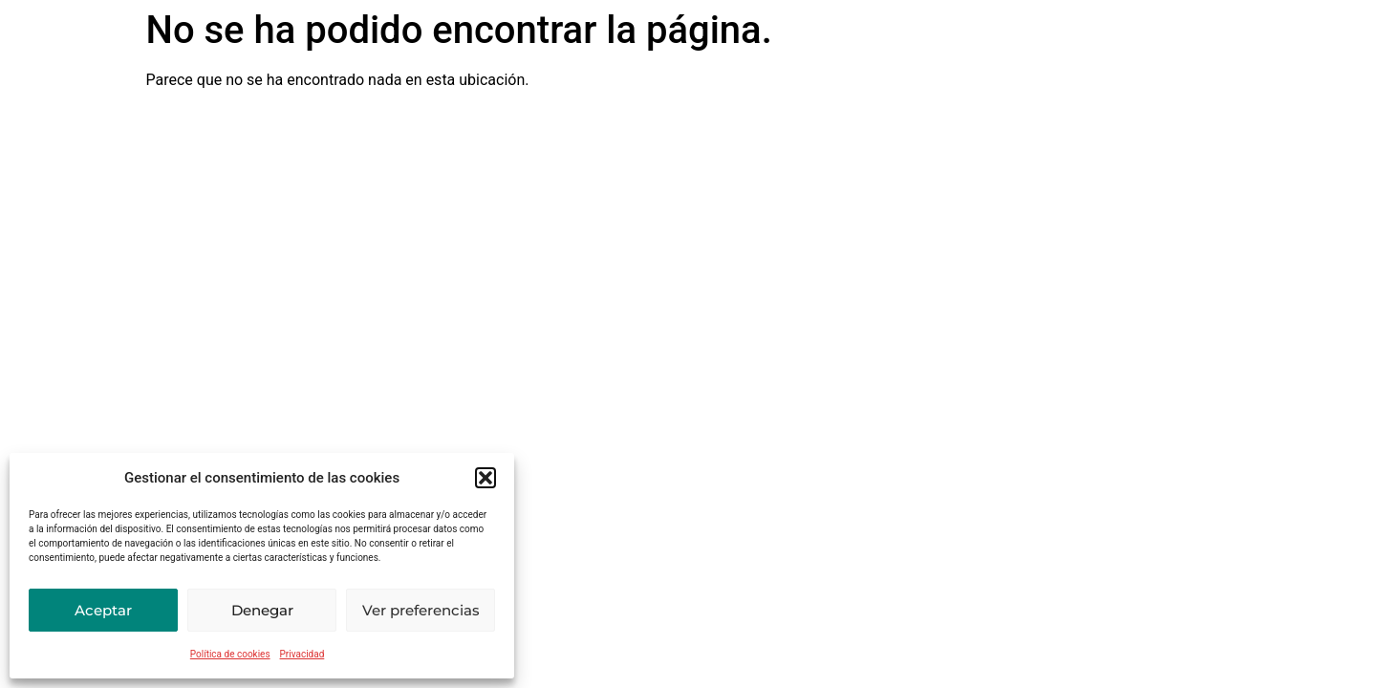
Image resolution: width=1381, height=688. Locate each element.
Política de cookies (230, 654)
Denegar (262, 610)
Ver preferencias (421, 610)
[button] (485, 477)
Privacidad (302, 654)
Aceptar (103, 610)
